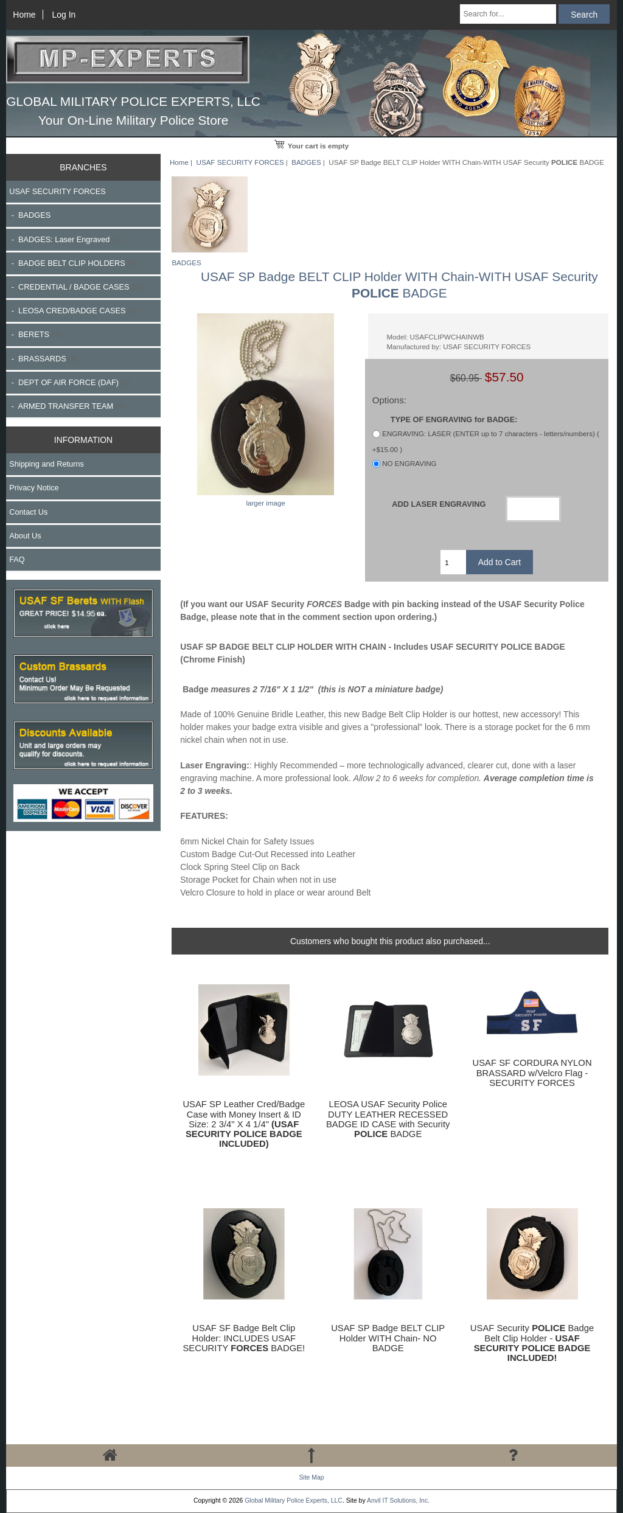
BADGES (306, 162)
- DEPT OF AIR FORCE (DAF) (69, 382)
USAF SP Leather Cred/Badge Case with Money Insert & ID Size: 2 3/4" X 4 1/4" (244, 1124)
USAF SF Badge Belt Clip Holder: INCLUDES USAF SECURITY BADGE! (244, 1337)
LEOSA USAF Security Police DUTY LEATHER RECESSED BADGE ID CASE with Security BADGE (388, 1119)
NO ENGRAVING (409, 463)
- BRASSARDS (43, 358)
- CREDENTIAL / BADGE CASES (77, 286)
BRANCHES (83, 167)
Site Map (311, 1477)
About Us (25, 535)
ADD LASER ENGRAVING (439, 504)
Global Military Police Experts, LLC (294, 1500)
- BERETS (35, 334)
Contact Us (28, 512)
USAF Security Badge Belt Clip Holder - (532, 1343)
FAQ (17, 559)
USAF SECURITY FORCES (240, 162)
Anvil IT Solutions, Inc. (398, 1500)
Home (24, 14)
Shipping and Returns (46, 463)
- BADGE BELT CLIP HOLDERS (73, 263)
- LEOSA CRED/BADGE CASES (73, 310)
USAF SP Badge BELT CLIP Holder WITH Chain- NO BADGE (388, 1337)
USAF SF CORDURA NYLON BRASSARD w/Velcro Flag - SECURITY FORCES (532, 1072)
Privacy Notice (33, 487)
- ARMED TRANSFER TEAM (67, 406)
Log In (64, 14)
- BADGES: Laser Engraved (65, 239)
